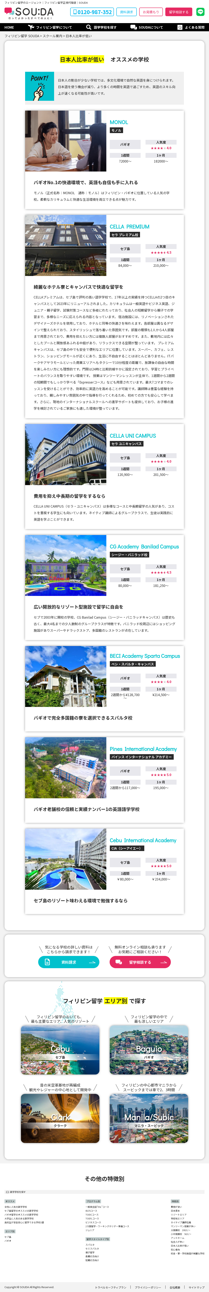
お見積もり (151, 11)
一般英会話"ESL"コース (97, 1207)
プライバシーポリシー (148, 1287)
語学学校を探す (105, 27)
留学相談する (179, 11)
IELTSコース (91, 1211)
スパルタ (90, 1245)
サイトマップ (197, 1287)
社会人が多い (177, 1242)
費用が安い (176, 1207)
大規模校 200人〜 (180, 1230)
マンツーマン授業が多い (183, 1226)
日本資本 (175, 1211)
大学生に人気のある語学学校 (19, 1218)
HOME (9, 27)
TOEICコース (92, 1214)
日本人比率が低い (180, 1246)
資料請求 (126, 11)
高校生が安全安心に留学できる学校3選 (24, 1222)
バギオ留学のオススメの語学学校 (21, 1214)
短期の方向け (92, 1260)
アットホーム (177, 1238)
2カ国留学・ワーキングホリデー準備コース (107, 1226)
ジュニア (90, 1230)
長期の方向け (92, 1256)
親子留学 (90, 1252)
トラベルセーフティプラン (110, 1287)
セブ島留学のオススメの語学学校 (21, 1211)
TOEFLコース (92, 1218)
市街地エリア (177, 1218)
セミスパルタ (92, 1248)
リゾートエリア (179, 1214)
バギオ (7, 1241)
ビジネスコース (93, 1222)
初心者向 (175, 1249)
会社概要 (175, 1287)
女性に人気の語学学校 (15, 1207)
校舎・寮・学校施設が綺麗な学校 (188, 1253)
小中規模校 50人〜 (181, 1234)
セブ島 (7, 1237)
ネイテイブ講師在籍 (181, 1222)
